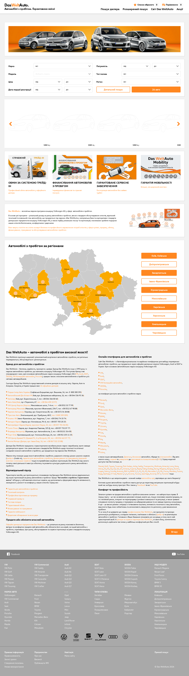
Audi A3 (68, 568)
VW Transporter (41, 575)
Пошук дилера (110, 9)
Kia (101, 439)
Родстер (128, 613)
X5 (146, 471)
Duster (176, 468)
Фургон (127, 598)
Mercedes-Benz (106, 409)
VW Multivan (40, 582)
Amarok (165, 466)
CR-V (159, 473)
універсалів (123, 459)
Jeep (67, 617)
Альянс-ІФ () (37, 418)
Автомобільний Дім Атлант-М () (46, 395)
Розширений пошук (135, 9)
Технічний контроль (16, 492)
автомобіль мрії (148, 478)
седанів (113, 459)
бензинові (136, 456)
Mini (66, 609)
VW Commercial (11, 598)
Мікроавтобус (130, 602)
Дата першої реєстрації (19, 89)
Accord (153, 473)
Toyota (103, 422)
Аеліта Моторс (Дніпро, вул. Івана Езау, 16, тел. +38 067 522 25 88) (35, 441)
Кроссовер (99, 606)
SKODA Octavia (131, 575)
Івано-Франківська (163, 606)
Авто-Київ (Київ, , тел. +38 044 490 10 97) (32, 402)
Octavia (126, 468)
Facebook (141, 485)
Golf (106, 466)
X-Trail (113, 473)
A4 (108, 468)
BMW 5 (157, 582)
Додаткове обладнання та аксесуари (23, 515)
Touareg (118, 466)
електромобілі (166, 456)
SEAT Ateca (99, 586)
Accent (131, 473)
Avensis (120, 471)
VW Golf (8, 571)
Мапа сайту (70, 655)
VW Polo (8, 568)
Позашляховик (101, 609)
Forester (165, 473)
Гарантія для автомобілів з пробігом (23, 489)
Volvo (102, 452)
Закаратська (160, 602)
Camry (106, 471)
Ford (102, 403)
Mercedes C (152, 471)
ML (161, 471)
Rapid (139, 468)
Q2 (111, 468)
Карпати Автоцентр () (39, 411)
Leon (172, 466)
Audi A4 (68, 571)
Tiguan (111, 466)
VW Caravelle (40, 578)
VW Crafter (39, 586)
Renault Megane (161, 568)
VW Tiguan (9, 582)
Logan (100, 471)
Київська (158, 595)
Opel (102, 406)
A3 (105, 468)
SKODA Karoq (130, 582)
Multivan (157, 466)
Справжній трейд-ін (16, 498)
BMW (102, 416)
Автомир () (33, 398)
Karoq (156, 468)
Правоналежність (12, 655)
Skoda (7, 609)
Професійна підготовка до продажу (22, 495)
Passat (101, 466)
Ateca (100, 468)
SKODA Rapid (130, 571)
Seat (6, 606)
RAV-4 (126, 471)
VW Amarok (39, 571)
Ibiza (176, 466)
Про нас (38, 655)
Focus (166, 471)
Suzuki (67, 613)
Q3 (114, 468)
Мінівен (127, 595)
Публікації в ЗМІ (41, 663)
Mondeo (172, 471)
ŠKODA (9, 376)
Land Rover (70, 620)
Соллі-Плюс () (39, 428)
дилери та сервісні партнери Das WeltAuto (134, 519)
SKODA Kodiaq (130, 586)
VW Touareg (9, 586)
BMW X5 (158, 586)
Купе (126, 606)
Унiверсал (98, 602)
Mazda (102, 442)
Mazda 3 (120, 473)
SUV (159, 459)
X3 (143, 471)
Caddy (140, 466)
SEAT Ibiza (99, 568)
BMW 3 (133, 471)
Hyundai (103, 429)
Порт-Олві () (40, 434)
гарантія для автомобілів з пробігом (38, 458)
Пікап (97, 613)
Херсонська (159, 620)
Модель (12, 74)
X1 (140, 471)
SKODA (103, 386)
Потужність (101, 66)
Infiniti (67, 624)
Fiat (101, 432)
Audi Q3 (68, 578)
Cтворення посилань (13, 663)
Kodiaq (150, 468)
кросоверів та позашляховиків (143, 459)
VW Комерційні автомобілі (24, 376)
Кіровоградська (161, 609)
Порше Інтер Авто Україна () (45, 392)
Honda (102, 436)
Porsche (38, 376)
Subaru (103, 449)
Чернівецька (160, 627)
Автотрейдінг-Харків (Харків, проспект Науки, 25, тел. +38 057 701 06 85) (38, 425)
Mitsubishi (104, 445)
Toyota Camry (160, 578)
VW (76, 374)
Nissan (103, 413)
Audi (81, 374)
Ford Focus (159, 575)
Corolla (113, 471)
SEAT (86, 374)
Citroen (103, 426)
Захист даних (10, 659)
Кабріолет (129, 609)
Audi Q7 (68, 586)
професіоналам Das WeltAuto (140, 512)
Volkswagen (9, 595)
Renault (103, 400)
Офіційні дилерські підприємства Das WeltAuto (25, 524)
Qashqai (106, 473)
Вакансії (38, 659)
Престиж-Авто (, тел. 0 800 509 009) (38, 415)
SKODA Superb (130, 578)
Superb (133, 468)
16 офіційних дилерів (49, 385)
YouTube (153, 485)
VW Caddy (39, 568)
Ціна (10, 81)
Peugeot (103, 419)
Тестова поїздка (14, 502)
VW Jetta (8, 575)
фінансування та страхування (65, 458)
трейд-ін (10, 458)
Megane (162, 468)
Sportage (145, 473)
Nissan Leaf (159, 571)
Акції (180, 9)
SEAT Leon (99, 571)
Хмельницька (160, 624)
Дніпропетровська (162, 598)
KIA (35, 620)
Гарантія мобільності (16, 511)
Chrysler (68, 627)
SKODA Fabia (130, 568)
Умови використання (14, 666)
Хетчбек (98, 595)
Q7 (121, 468)
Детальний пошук (113, 89)
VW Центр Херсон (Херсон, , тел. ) (41, 405)
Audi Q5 (68, 582)
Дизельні (128, 456)
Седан (97, 598)
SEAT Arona (99, 582)
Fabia (144, 468)
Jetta (135, 466)
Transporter (149, 466)
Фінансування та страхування (20, 508)
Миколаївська (160, 613)
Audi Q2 (68, 575)
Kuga (100, 473)
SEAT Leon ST (100, 575)
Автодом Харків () (37, 421)
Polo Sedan (127, 466)
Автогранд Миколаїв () (43, 408)
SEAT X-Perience (101, 578)
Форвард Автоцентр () (40, 431)
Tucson (138, 473)
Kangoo (170, 468)
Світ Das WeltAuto (162, 9)
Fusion (179, 471)
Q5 (118, 468)
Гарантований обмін (16, 505)
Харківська (159, 617)
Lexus (67, 606)
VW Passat (9, 578)
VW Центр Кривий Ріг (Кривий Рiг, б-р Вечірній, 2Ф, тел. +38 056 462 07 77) (39, 438)
